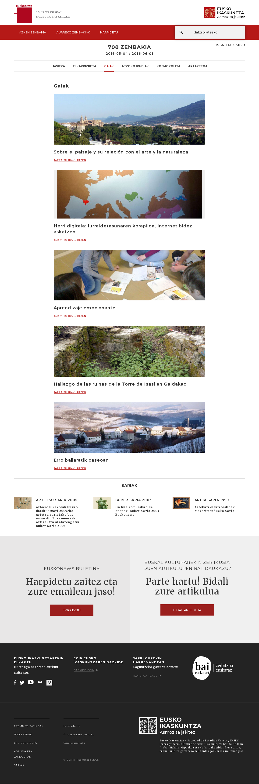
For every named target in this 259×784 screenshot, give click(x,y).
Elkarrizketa (84, 66)
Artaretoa (197, 66)
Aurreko (73, 32)
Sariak (19, 765)
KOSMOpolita (168, 66)
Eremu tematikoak (28, 726)
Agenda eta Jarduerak (23, 754)
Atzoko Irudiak (135, 66)
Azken (32, 32)
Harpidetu (109, 32)
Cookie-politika (74, 742)
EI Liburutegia (25, 742)
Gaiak (109, 66)
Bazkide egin (86, 670)
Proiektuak (23, 734)
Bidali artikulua (187, 610)
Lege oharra (72, 726)
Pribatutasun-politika (79, 734)
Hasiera (58, 66)
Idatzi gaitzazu (147, 675)
